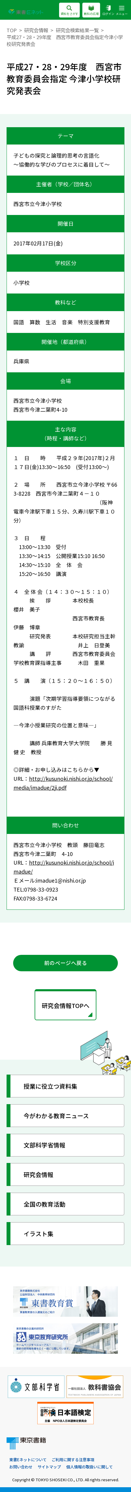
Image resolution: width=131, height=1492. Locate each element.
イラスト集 (38, 1233)
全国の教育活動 (44, 1204)
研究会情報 (36, 30)
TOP (12, 30)
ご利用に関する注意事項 (73, 1459)
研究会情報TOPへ (66, 1005)
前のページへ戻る (65, 963)
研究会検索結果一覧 (77, 30)
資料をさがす (69, 10)
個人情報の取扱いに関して (89, 1467)
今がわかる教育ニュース (56, 1115)
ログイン (108, 10)
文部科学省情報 (44, 1145)
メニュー (122, 10)
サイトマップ (49, 1467)
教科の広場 (91, 10)
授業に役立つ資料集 (50, 1086)
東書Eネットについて (28, 1459)
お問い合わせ (21, 1467)
